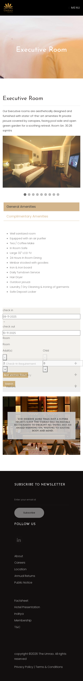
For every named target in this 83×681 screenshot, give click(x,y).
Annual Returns (24, 576)
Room (6, 341)
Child (46, 354)
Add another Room (15, 378)
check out (9, 330)
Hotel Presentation (27, 607)
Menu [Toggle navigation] (74, 8)
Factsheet (21, 601)
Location (20, 569)
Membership (23, 620)
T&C (17, 627)
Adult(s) (7, 354)
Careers (19, 563)
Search (9, 387)
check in (8, 313)
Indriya (19, 614)
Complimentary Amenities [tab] (27, 220)
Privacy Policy (23, 667)
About (18, 556)
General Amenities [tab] (21, 210)
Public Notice (23, 582)
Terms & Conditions (49, 667)
